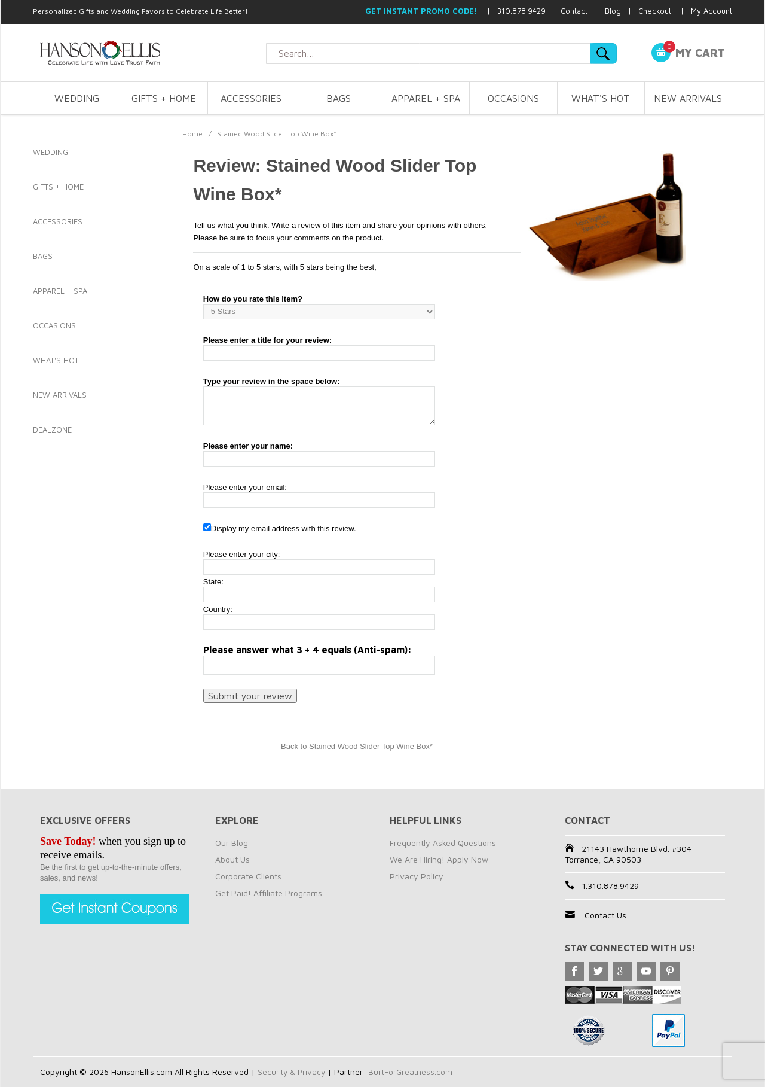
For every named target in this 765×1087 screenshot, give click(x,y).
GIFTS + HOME (163, 98)
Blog (613, 11)
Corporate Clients (248, 876)
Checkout (654, 11)
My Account (711, 11)
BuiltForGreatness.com (414, 1072)
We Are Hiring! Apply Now (439, 859)
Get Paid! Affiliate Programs (268, 893)
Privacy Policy (416, 876)
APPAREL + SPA (425, 98)
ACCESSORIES (251, 98)
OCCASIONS (513, 98)
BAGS (338, 98)
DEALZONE (52, 429)
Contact (574, 11)
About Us (232, 859)
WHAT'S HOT (600, 98)
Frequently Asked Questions (443, 843)
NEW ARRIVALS (688, 98)
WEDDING (76, 98)
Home (192, 133)
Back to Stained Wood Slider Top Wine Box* (357, 746)
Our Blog (231, 843)
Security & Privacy (293, 1072)
